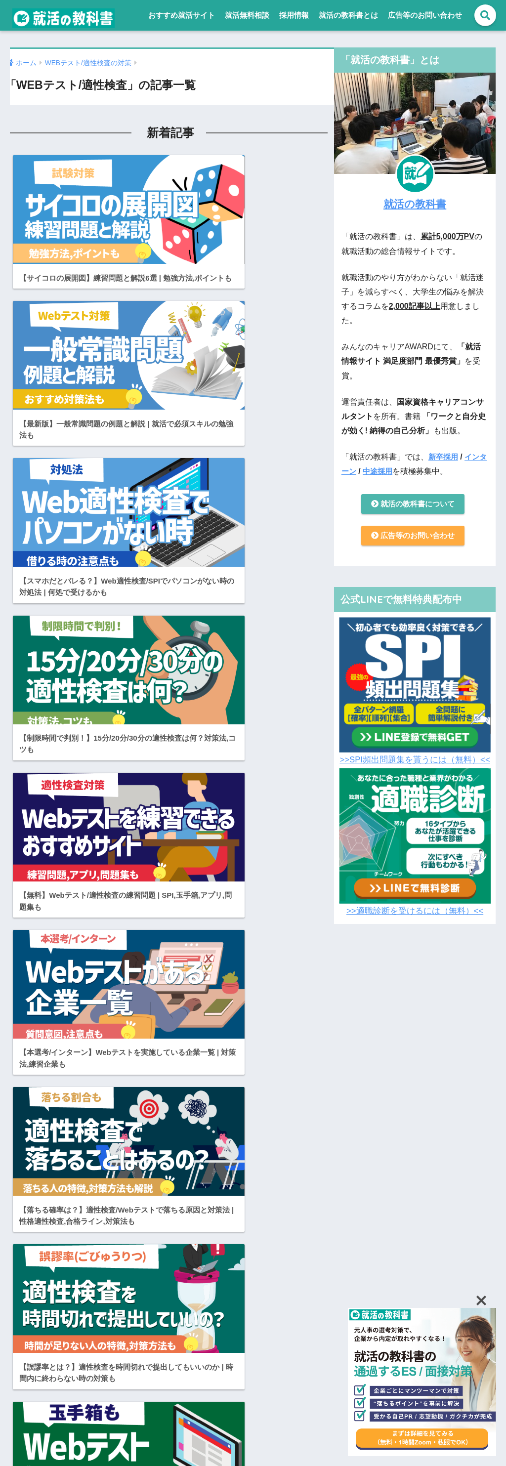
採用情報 (294, 15)
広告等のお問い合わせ (425, 15)
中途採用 (387, 471)
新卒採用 (444, 457)
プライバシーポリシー (293, 1410)
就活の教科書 (415, 203)
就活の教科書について (412, 505)
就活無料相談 (247, 15)
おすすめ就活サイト (181, 15)
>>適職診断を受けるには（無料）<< (414, 913)
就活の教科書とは (348, 15)
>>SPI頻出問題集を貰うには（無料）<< (414, 762)
